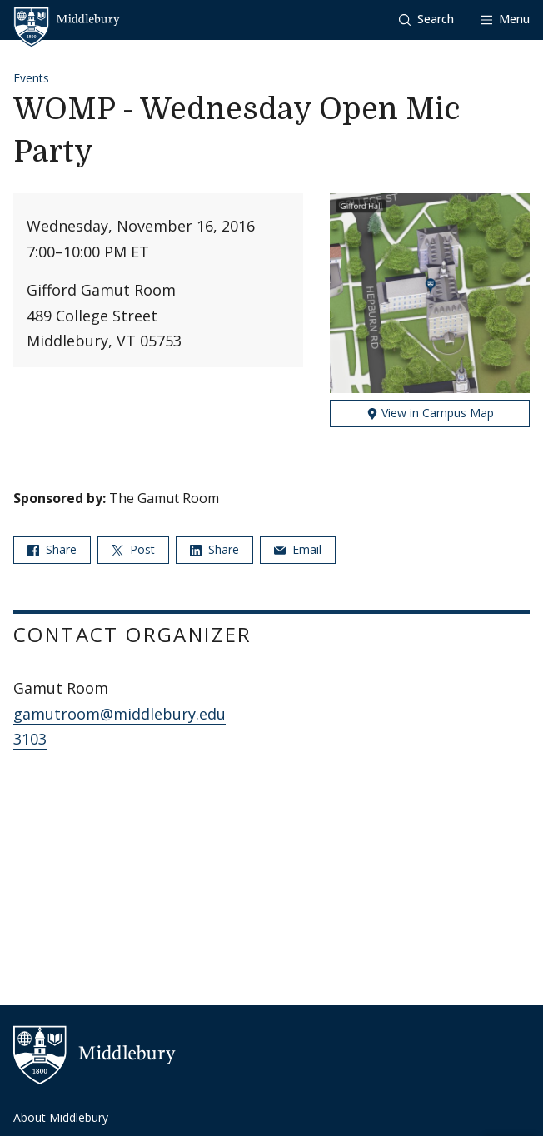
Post (133, 549)
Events (31, 78)
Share (52, 549)
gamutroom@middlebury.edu (119, 714)
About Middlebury (60, 1117)
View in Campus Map (430, 413)
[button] (426, 19)
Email (297, 549)
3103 (30, 739)
